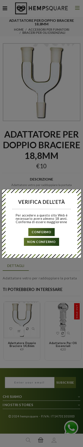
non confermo (41, 242)
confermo (41, 232)
